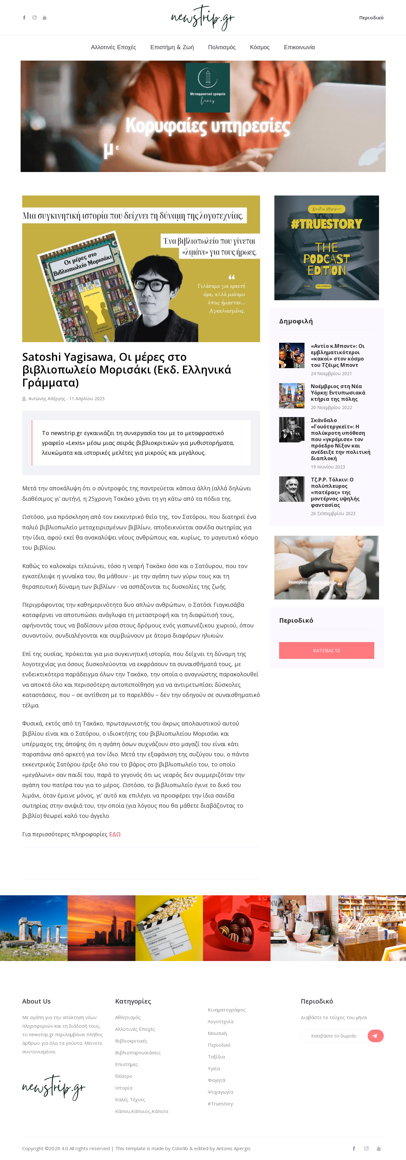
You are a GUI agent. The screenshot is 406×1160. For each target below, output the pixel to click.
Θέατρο (123, 1076)
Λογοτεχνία (220, 1021)
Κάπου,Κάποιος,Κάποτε (141, 1111)
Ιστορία (123, 1087)
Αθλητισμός (128, 1017)
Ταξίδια (216, 1056)
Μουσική (217, 1033)
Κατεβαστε (326, 650)
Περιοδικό (371, 17)
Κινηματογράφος (227, 1009)
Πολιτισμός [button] (222, 48)
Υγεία (214, 1068)
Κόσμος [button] (260, 48)
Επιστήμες (126, 1064)
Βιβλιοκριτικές (131, 1040)
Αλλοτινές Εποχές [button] (113, 48)
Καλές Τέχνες (130, 1099)
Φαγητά (216, 1080)
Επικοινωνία (299, 48)
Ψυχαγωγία (220, 1092)
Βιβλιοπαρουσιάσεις (138, 1052)
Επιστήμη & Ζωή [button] (172, 48)
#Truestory (220, 1103)
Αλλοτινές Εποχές (135, 1029)
